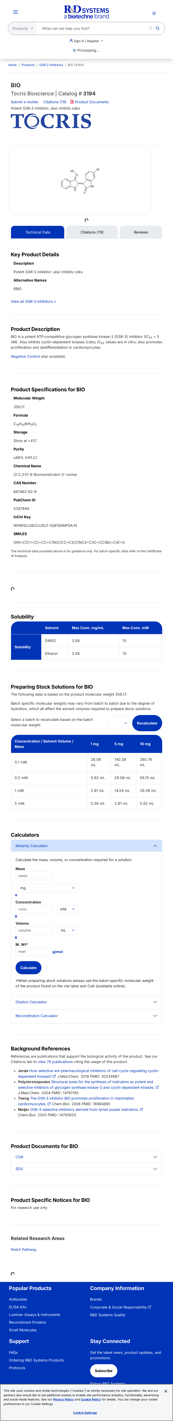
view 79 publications (55, 1061)
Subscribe (104, 1370)
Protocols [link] (17, 1368)
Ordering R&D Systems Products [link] (36, 1360)
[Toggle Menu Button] (15, 12)
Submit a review (24, 102)
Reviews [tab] (141, 232)
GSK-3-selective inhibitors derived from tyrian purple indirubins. (84, 1109)
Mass (20, 868)
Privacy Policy (63, 1399)
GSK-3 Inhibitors (51, 65)
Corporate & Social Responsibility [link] (118, 1307)
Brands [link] (96, 1299)
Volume (22, 923)
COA (19, 1157)
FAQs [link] (13, 1352)
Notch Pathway (23, 1249)
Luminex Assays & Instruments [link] (34, 1314)
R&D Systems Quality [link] (107, 1315)
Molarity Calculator (32, 845)
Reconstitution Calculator (37, 1015)
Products (28, 65)
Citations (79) (55, 102)
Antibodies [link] (18, 1299)
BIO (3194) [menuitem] (76, 65)
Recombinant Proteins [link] (27, 1322)
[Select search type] (21, 28)
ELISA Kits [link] (17, 1307)
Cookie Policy (91, 1399)
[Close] (166, 1391)
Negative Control (25, 356)
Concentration (28, 902)
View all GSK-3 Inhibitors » (33, 301)
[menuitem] (12, 64)
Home (12, 65)
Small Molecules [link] (22, 1330)
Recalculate (147, 723)
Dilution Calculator (31, 1002)
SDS (19, 1169)
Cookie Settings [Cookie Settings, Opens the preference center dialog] (85, 1412)
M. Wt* (22, 944)
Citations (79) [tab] (92, 232)
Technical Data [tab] (37, 232)
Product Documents (89, 102)
